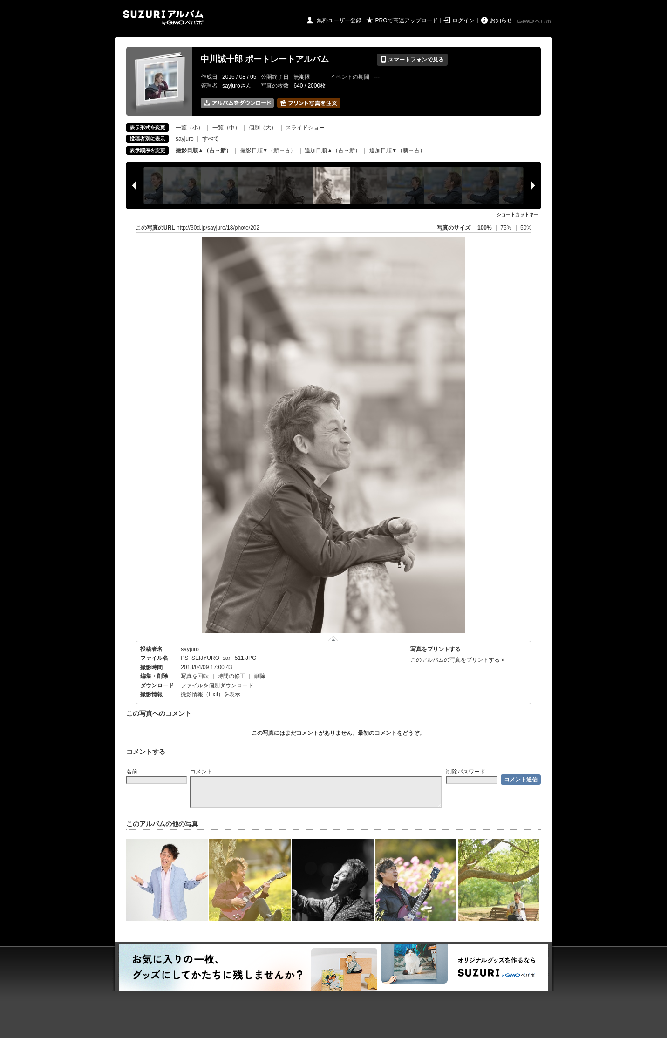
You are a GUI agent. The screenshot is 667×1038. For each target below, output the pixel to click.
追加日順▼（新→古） (397, 150)
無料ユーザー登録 (339, 20)
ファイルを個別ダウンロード (217, 685)
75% (506, 227)
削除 (259, 676)
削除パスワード (465, 771)
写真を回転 (195, 676)
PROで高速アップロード (406, 20)
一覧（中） (226, 127)
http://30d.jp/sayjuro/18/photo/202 (218, 227)
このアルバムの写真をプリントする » (457, 660)
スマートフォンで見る (412, 60)
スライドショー (305, 127)
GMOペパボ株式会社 (535, 21)
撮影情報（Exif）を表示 (210, 694)
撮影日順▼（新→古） (268, 150)
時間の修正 (231, 676)
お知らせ (501, 20)
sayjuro (185, 139)
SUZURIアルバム (163, 17)
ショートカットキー (517, 214)
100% (484, 227)
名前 (131, 771)
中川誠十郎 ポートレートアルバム (265, 59)
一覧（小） (190, 127)
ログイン (463, 20)
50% (525, 227)
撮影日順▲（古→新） (203, 150)
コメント (201, 771)
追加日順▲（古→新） (333, 150)
